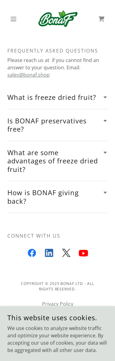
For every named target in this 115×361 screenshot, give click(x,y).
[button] (14, 19)
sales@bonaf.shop (28, 74)
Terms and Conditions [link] (57, 313)
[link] (58, 18)
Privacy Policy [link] (57, 304)
